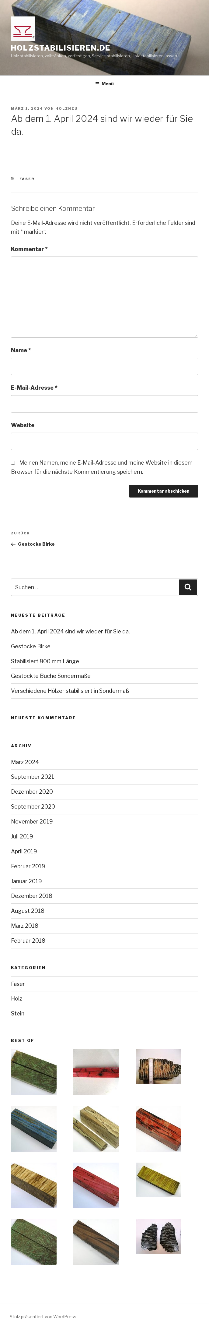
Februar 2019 (28, 866)
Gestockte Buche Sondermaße (51, 676)
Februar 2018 (28, 940)
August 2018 (27, 911)
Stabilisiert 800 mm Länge (45, 661)
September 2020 (33, 806)
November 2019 (32, 821)
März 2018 (24, 926)
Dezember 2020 (32, 791)
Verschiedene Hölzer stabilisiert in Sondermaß (70, 691)
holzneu (66, 108)
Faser (27, 179)
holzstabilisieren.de (60, 48)
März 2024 (25, 762)
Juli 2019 (22, 836)
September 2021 (32, 777)
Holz (16, 998)
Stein (17, 1013)
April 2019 (24, 851)
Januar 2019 (26, 881)
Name (21, 350)
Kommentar (29, 249)
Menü (104, 83)
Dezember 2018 (31, 896)
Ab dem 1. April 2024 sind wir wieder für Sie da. (70, 631)
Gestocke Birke (31, 646)
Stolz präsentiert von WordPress (43, 1316)
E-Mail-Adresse (34, 387)
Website (22, 425)
